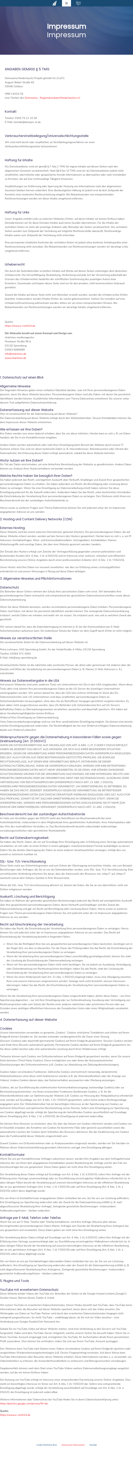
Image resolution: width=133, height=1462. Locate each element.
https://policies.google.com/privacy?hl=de (24, 1403)
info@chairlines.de (15, 354)
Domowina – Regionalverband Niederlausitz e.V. (53, 98)
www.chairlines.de (15, 358)
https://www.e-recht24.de (20, 326)
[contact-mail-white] (78, 2)
